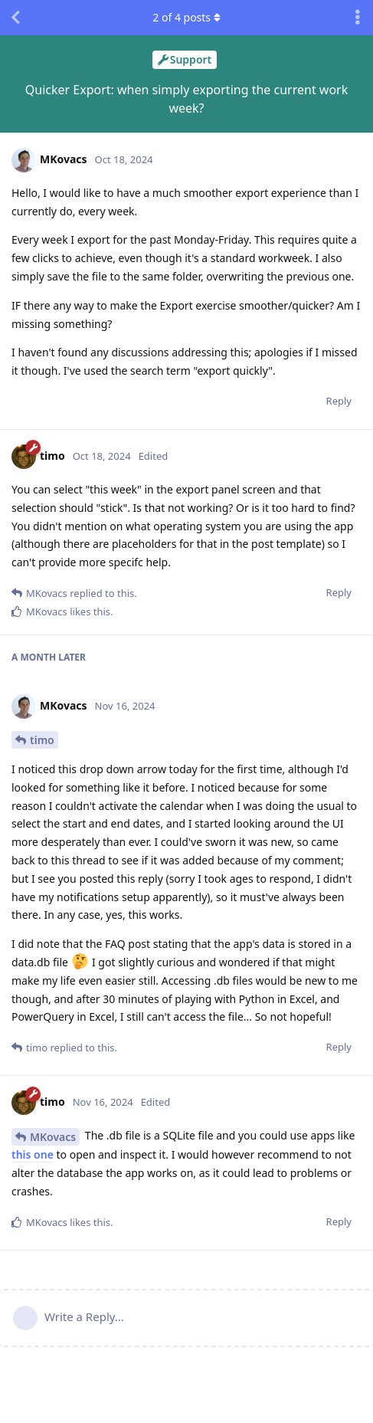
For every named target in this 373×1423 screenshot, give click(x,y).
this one (32, 1154)
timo (42, 740)
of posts (186, 17)
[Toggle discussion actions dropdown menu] (357, 17)
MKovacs (53, 1137)
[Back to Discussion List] (15, 17)
